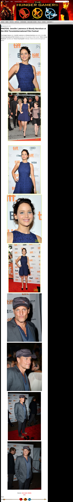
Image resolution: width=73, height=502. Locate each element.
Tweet (2, 496)
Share (2, 499)
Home (2, 1)
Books (44, 22)
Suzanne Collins (18, 1)
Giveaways (49, 22)
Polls (39, 22)
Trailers (7, 1)
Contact (25, 1)
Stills (12, 1)
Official (17, 22)
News (7, 22)
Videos (2, 22)
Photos (12, 22)
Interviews (23, 22)
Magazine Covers (32, 22)
